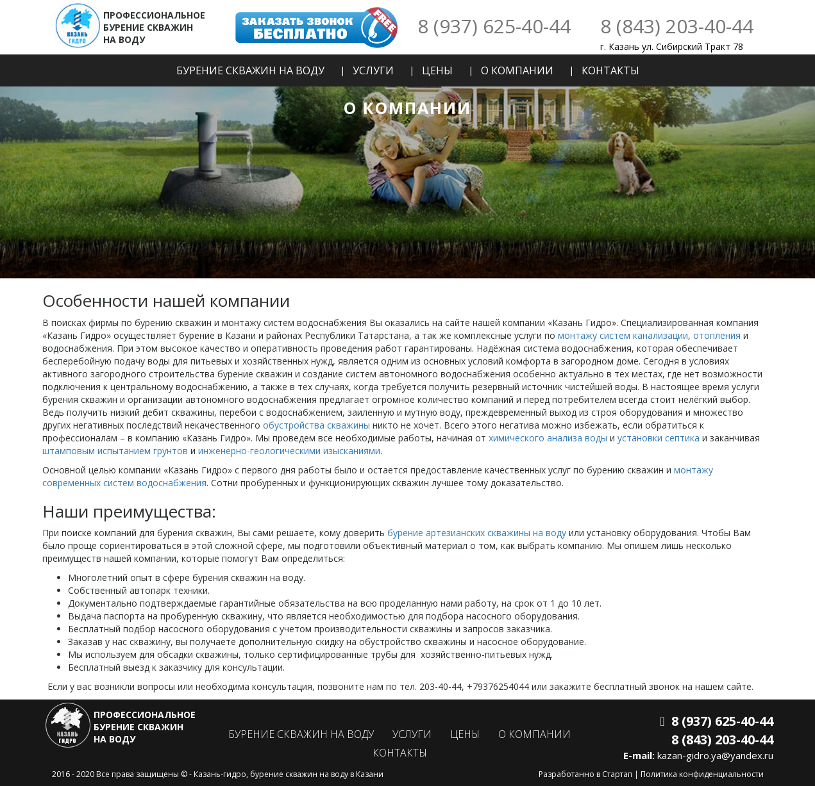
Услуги (373, 70)
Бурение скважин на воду (250, 70)
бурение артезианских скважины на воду (476, 533)
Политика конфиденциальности (702, 774)
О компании (517, 70)
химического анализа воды (548, 438)
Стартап (617, 774)
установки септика (659, 438)
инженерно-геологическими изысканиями (289, 451)
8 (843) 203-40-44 (676, 26)
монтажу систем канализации (623, 335)
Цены (437, 70)
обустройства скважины (316, 425)
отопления (717, 335)
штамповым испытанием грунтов (115, 451)
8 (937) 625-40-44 (494, 26)
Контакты (610, 70)
